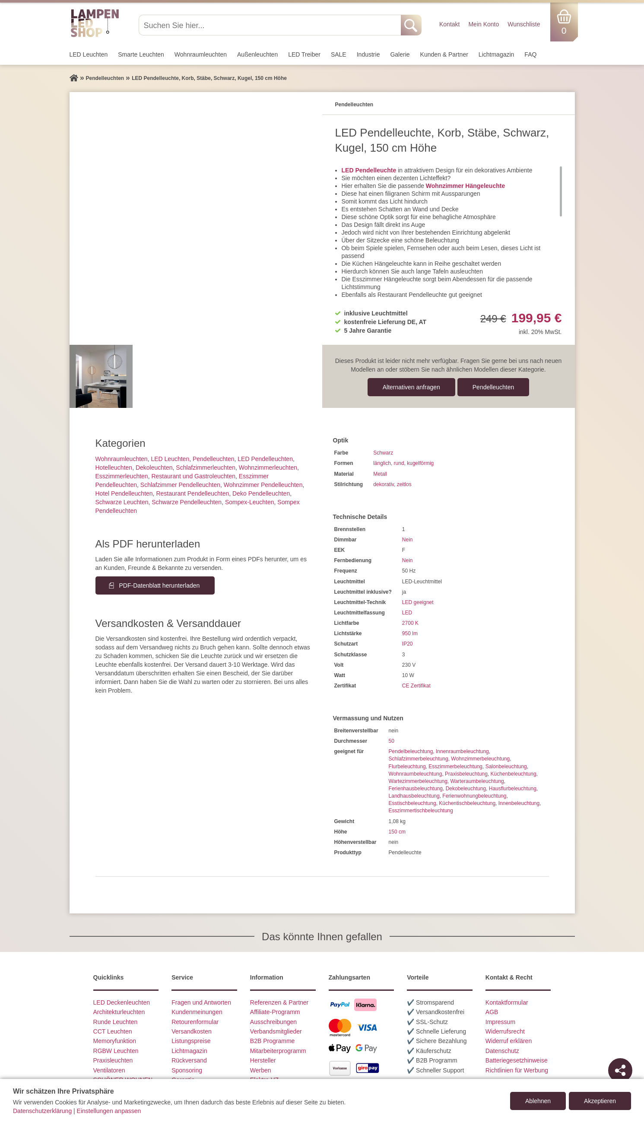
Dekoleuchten (154, 467)
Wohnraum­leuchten (200, 54)
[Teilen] (620, 1070)
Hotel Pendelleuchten (124, 493)
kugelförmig (420, 463)
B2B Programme (272, 1040)
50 (391, 741)
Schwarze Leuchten (122, 502)
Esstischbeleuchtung (412, 803)
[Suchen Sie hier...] (271, 25)
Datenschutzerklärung (42, 1110)
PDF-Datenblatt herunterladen (159, 585)
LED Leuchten (89, 54)
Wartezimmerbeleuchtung (418, 781)
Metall (380, 474)
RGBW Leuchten (116, 1050)
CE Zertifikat (416, 686)
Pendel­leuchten (493, 387)
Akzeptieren (600, 1101)
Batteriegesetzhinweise (516, 1060)
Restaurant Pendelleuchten (192, 493)
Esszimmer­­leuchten (121, 476)
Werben (260, 1070)
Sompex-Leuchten (249, 502)
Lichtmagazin (496, 54)
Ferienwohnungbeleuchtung (474, 796)
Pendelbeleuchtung (411, 751)
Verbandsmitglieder (276, 1031)
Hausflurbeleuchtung (512, 789)
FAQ (530, 54)
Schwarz (383, 453)
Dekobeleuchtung (466, 789)
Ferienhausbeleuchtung (416, 789)
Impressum (500, 1021)
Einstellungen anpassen (109, 1110)
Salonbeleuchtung (506, 767)
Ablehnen (538, 1101)
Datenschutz (502, 1050)
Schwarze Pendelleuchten (187, 502)
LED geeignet (418, 602)
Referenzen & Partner (279, 1002)
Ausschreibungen (273, 1021)
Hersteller (263, 1060)
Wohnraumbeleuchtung (415, 774)
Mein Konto (483, 24)
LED (407, 613)
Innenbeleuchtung (518, 803)
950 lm (410, 633)
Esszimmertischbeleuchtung (421, 811)
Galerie (399, 54)
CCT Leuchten (112, 1031)
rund (399, 463)
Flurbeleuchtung (407, 767)
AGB (491, 1011)
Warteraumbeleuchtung (477, 781)
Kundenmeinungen (196, 1011)
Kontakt (449, 24)
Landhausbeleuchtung (414, 796)
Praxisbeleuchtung (466, 774)
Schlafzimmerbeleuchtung (418, 759)
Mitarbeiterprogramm (278, 1050)
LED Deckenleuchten (121, 1002)
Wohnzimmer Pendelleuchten (263, 484)
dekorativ (383, 484)
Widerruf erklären (508, 1040)
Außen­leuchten (257, 54)
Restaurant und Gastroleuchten (193, 476)
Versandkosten (191, 1031)
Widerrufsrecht (505, 1031)
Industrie (368, 54)
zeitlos (404, 484)
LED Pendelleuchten (265, 458)
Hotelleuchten (114, 467)
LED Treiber (304, 54)
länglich (382, 463)
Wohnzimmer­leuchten (268, 467)
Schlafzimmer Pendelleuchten (180, 484)
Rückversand (189, 1060)
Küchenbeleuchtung (513, 774)
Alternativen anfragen (411, 387)
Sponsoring (186, 1070)
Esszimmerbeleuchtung (455, 767)
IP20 (407, 644)
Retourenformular (195, 1021)
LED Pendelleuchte (369, 170)
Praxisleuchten (113, 1060)
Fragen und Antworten (201, 1002)
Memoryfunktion (114, 1040)
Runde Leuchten (115, 1021)
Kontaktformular (506, 1002)
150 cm (397, 832)
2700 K (410, 623)
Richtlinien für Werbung (516, 1070)
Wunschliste (524, 24)
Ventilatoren (109, 1070)
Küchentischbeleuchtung (467, 803)
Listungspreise (190, 1040)
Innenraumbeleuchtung (462, 751)
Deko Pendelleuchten (261, 493)
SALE (338, 54)
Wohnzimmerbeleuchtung (480, 759)
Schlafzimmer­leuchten (205, 467)
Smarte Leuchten (141, 54)
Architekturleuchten (119, 1011)
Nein (407, 540)
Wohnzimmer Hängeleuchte (465, 185)
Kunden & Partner (444, 54)
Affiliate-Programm (275, 1011)
